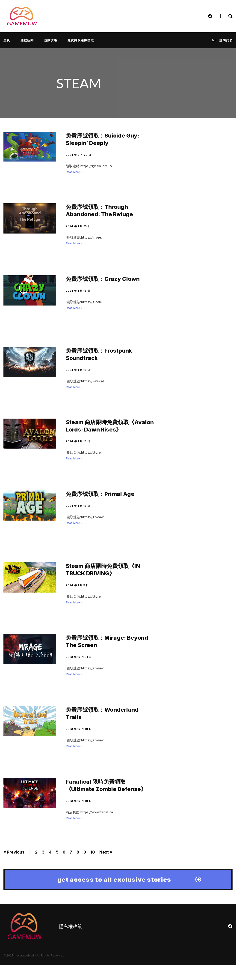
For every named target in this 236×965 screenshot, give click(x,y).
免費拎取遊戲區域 (81, 40)
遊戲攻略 (50, 40)
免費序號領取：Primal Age (100, 494)
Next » (105, 852)
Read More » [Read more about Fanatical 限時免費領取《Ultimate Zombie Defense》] (74, 818)
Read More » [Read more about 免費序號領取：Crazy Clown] (74, 308)
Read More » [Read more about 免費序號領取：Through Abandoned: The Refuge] (74, 243)
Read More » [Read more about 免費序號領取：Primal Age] (74, 523)
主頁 (6, 40)
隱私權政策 (70, 926)
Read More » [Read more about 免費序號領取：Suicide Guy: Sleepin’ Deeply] (74, 172)
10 (92, 852)
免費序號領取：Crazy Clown (103, 279)
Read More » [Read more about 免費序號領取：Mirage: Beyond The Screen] (74, 674)
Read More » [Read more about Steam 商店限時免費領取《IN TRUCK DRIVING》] (74, 602)
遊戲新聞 (27, 40)
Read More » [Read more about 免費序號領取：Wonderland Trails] (74, 746)
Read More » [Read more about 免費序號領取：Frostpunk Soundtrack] (74, 387)
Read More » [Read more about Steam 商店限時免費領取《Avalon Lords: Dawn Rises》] (74, 458)
